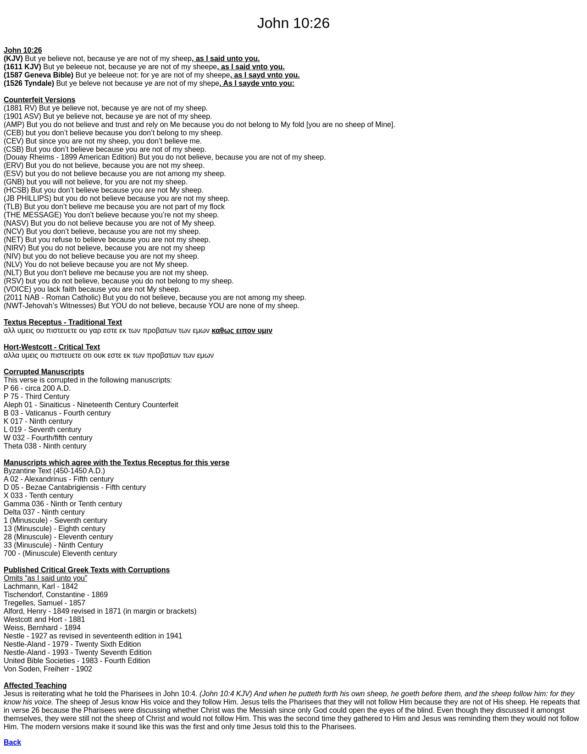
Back (12, 742)
